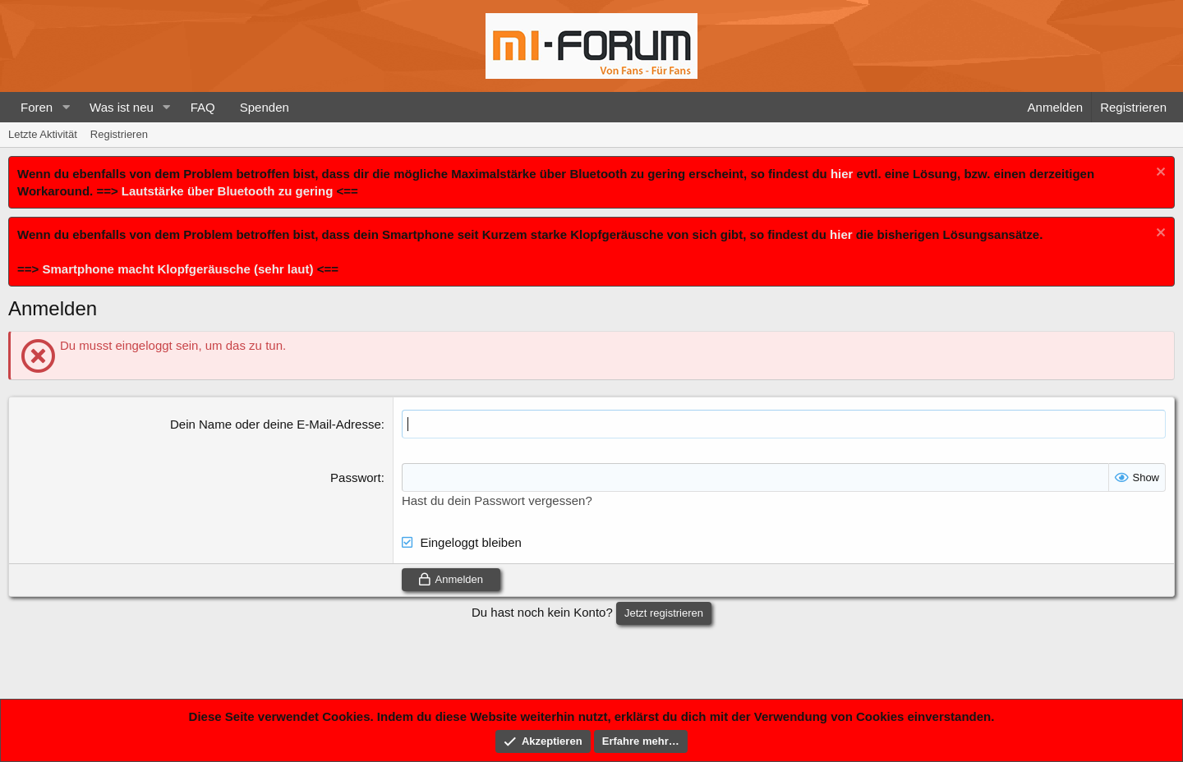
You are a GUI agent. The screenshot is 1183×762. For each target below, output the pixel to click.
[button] (65, 107)
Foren (37, 107)
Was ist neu (122, 107)
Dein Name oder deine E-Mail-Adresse (275, 424)
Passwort (355, 477)
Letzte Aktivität (42, 134)
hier (842, 174)
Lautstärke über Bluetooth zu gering (228, 191)
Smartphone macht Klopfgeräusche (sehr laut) (177, 269)
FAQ (203, 107)
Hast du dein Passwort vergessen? (497, 500)
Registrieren (119, 134)
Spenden (264, 107)
